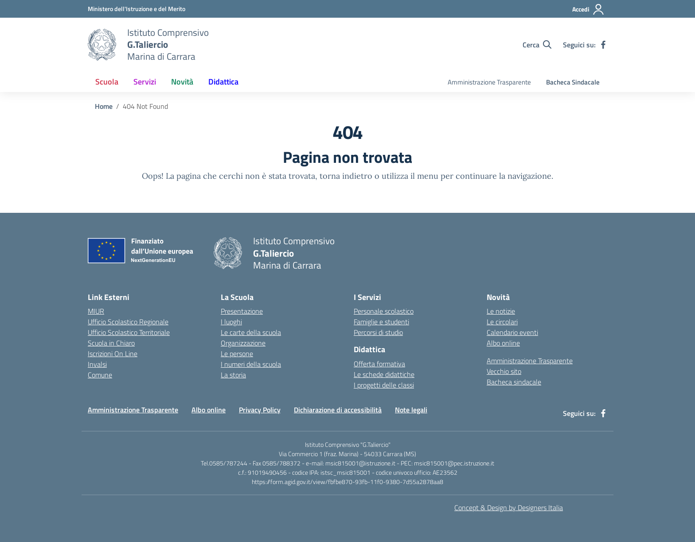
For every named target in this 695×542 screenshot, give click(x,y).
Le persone (237, 353)
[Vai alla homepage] (102, 45)
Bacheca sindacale (514, 382)
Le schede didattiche (384, 374)
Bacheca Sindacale (573, 82)
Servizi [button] (144, 82)
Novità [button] (182, 82)
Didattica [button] (223, 82)
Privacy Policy (260, 409)
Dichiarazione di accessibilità (338, 409)
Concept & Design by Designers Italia (508, 507)
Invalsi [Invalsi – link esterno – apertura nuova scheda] (97, 364)
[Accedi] (588, 9)
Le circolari (502, 321)
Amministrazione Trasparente (489, 82)
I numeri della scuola (251, 364)
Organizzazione (243, 343)
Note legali (411, 409)
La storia (233, 374)
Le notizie (501, 311)
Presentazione (242, 311)
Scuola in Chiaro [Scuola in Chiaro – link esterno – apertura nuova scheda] (111, 343)
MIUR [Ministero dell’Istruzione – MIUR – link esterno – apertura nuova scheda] (96, 311)
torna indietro (346, 176)
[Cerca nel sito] (537, 44)
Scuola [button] (106, 82)
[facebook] (603, 45)
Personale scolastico (384, 311)
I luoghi (231, 321)
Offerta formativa (379, 363)
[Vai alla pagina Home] (104, 106)
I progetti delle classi (384, 385)
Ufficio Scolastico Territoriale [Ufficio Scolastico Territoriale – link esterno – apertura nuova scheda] (129, 332)
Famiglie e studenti (381, 321)
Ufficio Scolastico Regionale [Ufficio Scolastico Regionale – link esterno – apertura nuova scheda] (128, 321)
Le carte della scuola (251, 332)
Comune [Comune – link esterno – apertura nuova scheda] (100, 374)
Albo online (503, 343)
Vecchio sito (504, 371)
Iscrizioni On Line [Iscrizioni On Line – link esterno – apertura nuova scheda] (112, 353)
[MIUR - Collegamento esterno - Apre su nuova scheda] (136, 8)
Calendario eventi (512, 332)
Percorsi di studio (378, 332)
